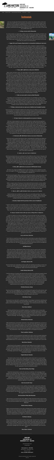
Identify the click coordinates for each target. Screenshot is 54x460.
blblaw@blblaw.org (10, 339)
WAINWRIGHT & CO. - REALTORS (27, 7)
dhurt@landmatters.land (27, 443)
